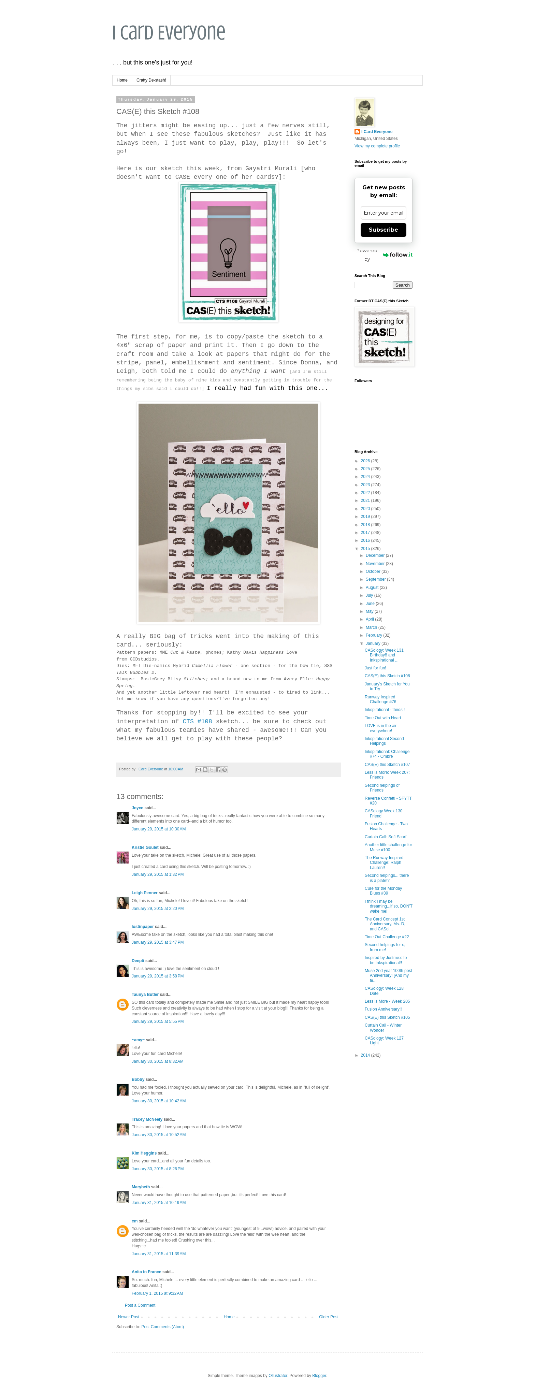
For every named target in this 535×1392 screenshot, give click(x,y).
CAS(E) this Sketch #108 (387, 675)
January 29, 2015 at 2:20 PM (158, 908)
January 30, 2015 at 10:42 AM (159, 1101)
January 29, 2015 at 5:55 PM (158, 1021)
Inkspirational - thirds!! (385, 709)
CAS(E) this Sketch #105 (387, 1017)
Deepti (138, 960)
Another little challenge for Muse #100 (388, 847)
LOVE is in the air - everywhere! (382, 728)
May (370, 611)
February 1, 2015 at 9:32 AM (157, 1293)
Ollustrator (278, 1375)
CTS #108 (197, 721)
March (372, 627)
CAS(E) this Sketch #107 (387, 764)
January (373, 643)
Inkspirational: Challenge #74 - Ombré (387, 754)
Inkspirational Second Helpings (384, 741)
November (376, 563)
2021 (366, 500)
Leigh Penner (145, 892)
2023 (366, 484)
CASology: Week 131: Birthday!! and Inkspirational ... (385, 655)
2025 (366, 468)
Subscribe (383, 230)
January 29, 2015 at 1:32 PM (158, 874)
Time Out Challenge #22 (387, 936)
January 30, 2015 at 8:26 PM (158, 1168)
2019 (366, 516)
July (370, 595)
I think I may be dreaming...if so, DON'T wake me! (389, 906)
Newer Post (128, 1317)
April (370, 619)
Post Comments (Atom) (162, 1326)
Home (122, 80)
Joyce (137, 808)
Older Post (328, 1317)
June (371, 603)
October (373, 571)
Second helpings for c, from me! (385, 947)
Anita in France (146, 1272)
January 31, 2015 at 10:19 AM (159, 1202)
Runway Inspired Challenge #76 (380, 699)
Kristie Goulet (145, 847)
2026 (366, 461)
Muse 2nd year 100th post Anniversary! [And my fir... (388, 975)
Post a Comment (140, 1305)
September (376, 579)
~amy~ (138, 1040)
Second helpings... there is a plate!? (387, 878)
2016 (366, 540)
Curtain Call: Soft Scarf (385, 837)
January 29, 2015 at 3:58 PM (158, 976)
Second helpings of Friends (382, 788)
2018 (366, 524)
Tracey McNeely (147, 1119)
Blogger (319, 1375)
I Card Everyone (169, 32)
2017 (366, 532)
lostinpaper (143, 926)
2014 (366, 1055)
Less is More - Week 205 (387, 1001)
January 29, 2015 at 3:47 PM (158, 942)
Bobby (138, 1079)
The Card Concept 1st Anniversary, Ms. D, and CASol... (385, 924)
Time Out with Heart (383, 717)
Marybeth (141, 1187)
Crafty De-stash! (151, 80)
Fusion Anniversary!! (383, 1009)
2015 (366, 548)
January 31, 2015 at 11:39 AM (159, 1253)
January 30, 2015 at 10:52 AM (159, 1134)
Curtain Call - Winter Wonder (383, 1027)
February (374, 635)
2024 (366, 476)
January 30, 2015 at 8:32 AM (158, 1061)
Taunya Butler (145, 994)
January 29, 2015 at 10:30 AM (159, 829)
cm (135, 1221)
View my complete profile (377, 146)
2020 (366, 508)
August (373, 587)
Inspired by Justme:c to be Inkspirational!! (386, 960)
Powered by (385, 255)
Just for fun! (375, 668)
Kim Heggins (144, 1153)
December (376, 555)
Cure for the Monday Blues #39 (383, 891)
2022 (366, 492)
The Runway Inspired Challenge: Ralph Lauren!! (384, 862)
